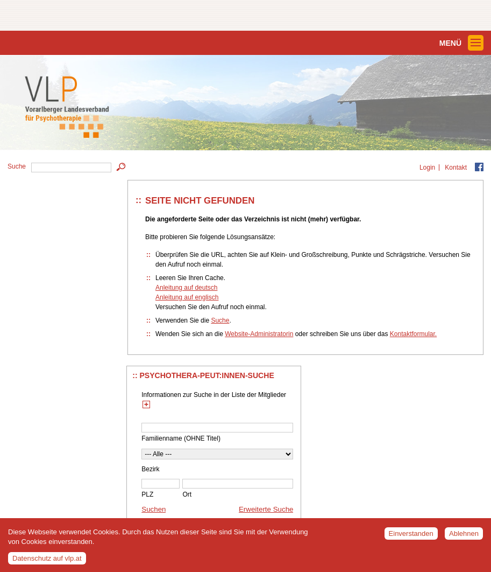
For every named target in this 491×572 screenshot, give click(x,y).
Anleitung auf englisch (186, 297)
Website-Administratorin (259, 334)
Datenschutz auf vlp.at (47, 562)
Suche (220, 320)
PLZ (147, 494)
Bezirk (150, 469)
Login (427, 167)
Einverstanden (411, 537)
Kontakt (456, 167)
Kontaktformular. (413, 334)
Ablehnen (464, 537)
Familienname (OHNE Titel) (180, 438)
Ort (186, 494)
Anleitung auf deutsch (186, 287)
